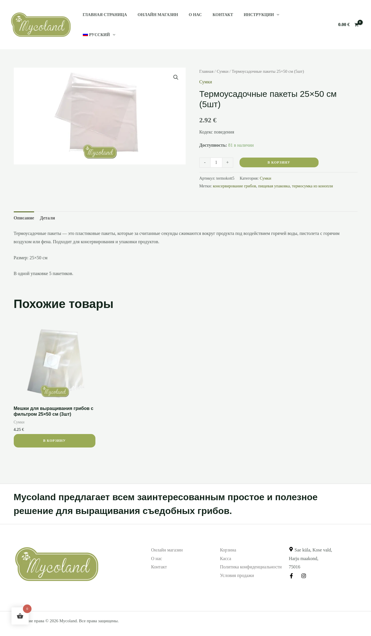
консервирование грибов (234, 172)
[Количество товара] (216, 149)
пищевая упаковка (274, 172)
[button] (176, 63)
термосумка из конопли (312, 172)
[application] (265, 17)
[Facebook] (291, 562)
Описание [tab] (24, 204)
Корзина (228, 536)
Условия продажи (237, 561)
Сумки (222, 57)
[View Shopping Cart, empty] (348, 18)
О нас (189, 17)
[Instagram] (303, 562)
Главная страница (103, 17)
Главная (206, 57)
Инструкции (250, 17)
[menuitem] (292, 18)
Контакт (214, 17)
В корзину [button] (54, 427)
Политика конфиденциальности (251, 553)
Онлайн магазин (154, 17)
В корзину (279, 149)
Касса (225, 544)
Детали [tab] (47, 204)
